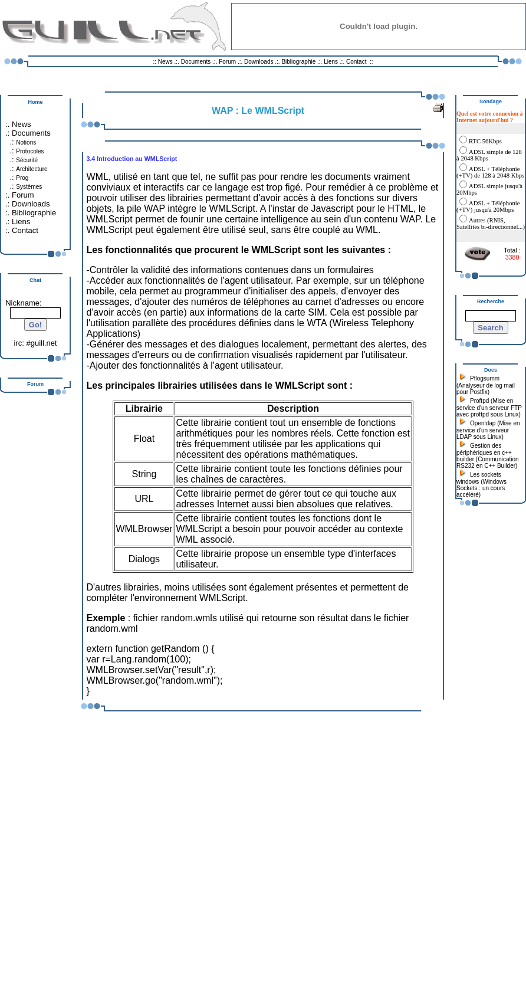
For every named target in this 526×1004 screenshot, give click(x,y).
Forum (227, 61)
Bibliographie (298, 61)
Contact (356, 61)
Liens (331, 61)
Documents (196, 61)
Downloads (259, 61)
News (165, 61)
